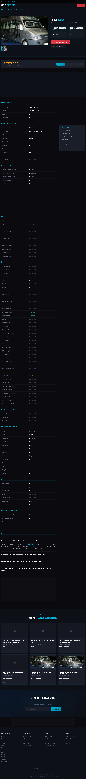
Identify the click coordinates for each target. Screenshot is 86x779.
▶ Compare (81, 5)
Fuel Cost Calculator (66, 145)
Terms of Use (42, 771)
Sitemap (68, 743)
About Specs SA (70, 736)
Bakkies (65, 5)
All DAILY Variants (59, 46)
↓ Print (69, 64)
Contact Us (69, 738)
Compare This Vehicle (67, 136)
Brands (52, 5)
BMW (2, 736)
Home (46, 5)
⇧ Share (78, 64)
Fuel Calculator (48, 738)
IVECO (12, 9)
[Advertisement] (43, 84)
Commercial (26, 743)
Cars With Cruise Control (67, 142)
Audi (2, 741)
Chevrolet (3, 759)
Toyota (3, 743)
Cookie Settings (50, 771)
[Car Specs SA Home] (12, 5)
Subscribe (56, 709)
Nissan (3, 754)
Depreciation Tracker (50, 743)
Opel (2, 752)
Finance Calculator (66, 147)
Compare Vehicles (49, 736)
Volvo (2, 745)
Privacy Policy (35, 771)
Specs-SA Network (10, 1)
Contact (35, 5)
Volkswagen (4, 750)
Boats (77, 1)
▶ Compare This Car (61, 42)
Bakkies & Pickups (27, 741)
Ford (2, 747)
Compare (60, 64)
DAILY (17, 9)
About (28, 5)
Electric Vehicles (27, 745)
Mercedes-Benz (5, 738)
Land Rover (4, 761)
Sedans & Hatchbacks (28, 736)
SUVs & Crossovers (28, 738)
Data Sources (69, 741)
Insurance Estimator (50, 745)
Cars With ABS (65, 139)
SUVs (59, 5)
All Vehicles (82, 1)
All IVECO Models (66, 130)
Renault (3, 756)
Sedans (73, 5)
